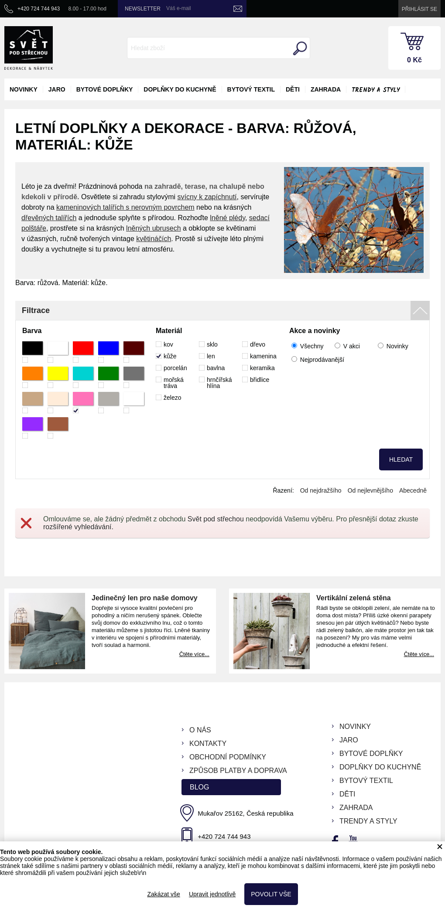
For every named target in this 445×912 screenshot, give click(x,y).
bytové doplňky (104, 89)
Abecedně (413, 490)
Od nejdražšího (321, 490)
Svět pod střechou (216, 519)
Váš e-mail (178, 8)
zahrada (326, 89)
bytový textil (251, 89)
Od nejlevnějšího (370, 490)
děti (293, 89)
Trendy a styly (376, 90)
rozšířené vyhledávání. (78, 527)
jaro (56, 89)
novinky (24, 89)
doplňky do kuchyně (180, 89)
